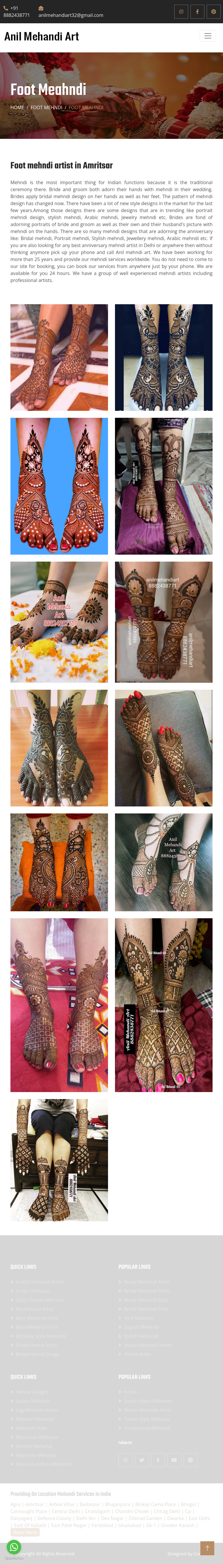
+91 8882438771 (16, 11)
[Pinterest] (214, 12)
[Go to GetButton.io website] (14, 1558)
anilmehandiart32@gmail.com (71, 12)
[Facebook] (197, 12)
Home (17, 107)
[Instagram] (181, 12)
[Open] (208, 36)
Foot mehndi (46, 107)
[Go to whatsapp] (14, 1547)
